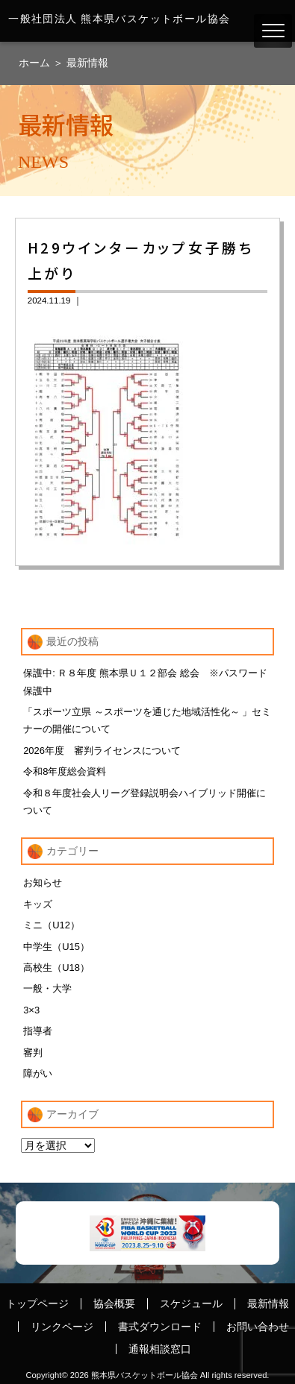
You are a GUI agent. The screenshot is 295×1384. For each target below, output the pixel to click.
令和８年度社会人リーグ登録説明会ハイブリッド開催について (144, 801)
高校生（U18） (56, 967)
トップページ (37, 1303)
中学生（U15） (56, 946)
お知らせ (42, 882)
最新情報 (87, 63)
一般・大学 (47, 988)
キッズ (37, 904)
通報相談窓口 (159, 1349)
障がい (37, 1073)
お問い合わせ (257, 1326)
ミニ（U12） (51, 925)
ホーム (36, 63)
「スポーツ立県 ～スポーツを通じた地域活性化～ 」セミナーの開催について (147, 720)
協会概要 (114, 1303)
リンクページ (62, 1326)
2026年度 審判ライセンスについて (102, 750)
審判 (33, 1052)
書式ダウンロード (160, 1326)
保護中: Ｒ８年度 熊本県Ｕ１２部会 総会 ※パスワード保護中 (145, 681)
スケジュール (191, 1303)
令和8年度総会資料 (64, 771)
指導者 (37, 1031)
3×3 (31, 1010)
